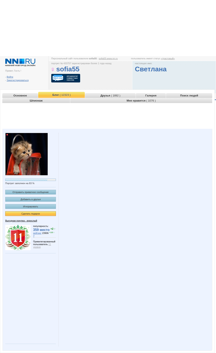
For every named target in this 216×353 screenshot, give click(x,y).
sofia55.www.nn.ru (108, 58)
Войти (10, 77)
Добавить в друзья (30, 199)
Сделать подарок (30, 213)
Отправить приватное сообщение (30, 192)
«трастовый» (168, 58)
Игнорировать (30, 206)
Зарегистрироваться (18, 80)
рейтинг (37, 233)
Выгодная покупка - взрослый (21, 220)
